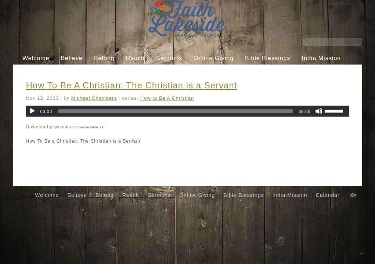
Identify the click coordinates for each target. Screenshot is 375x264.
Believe (71, 58)
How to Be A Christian (167, 98)
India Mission (321, 58)
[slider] (175, 111)
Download (37, 126)
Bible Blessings (268, 58)
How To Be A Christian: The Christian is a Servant (131, 85)
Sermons (169, 58)
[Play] (32, 111)
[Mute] (318, 111)
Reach (135, 58)
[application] (187, 111)
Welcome (35, 58)
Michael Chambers (94, 98)
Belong (104, 58)
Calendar (181, 72)
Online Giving (214, 58)
